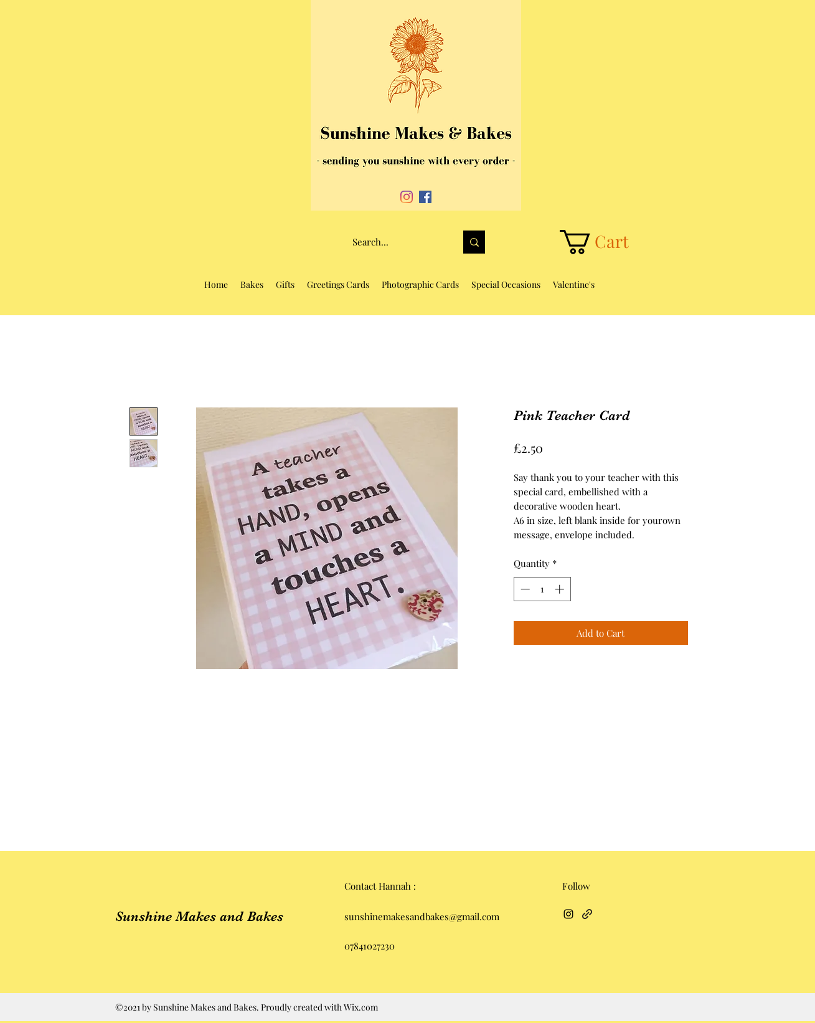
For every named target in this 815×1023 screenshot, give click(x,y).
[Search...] (394, 242)
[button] (607, 242)
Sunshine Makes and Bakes (199, 916)
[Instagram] (406, 197)
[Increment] (560, 589)
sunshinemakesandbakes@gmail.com (421, 916)
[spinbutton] (542, 589)
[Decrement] (524, 589)
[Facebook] (425, 197)
